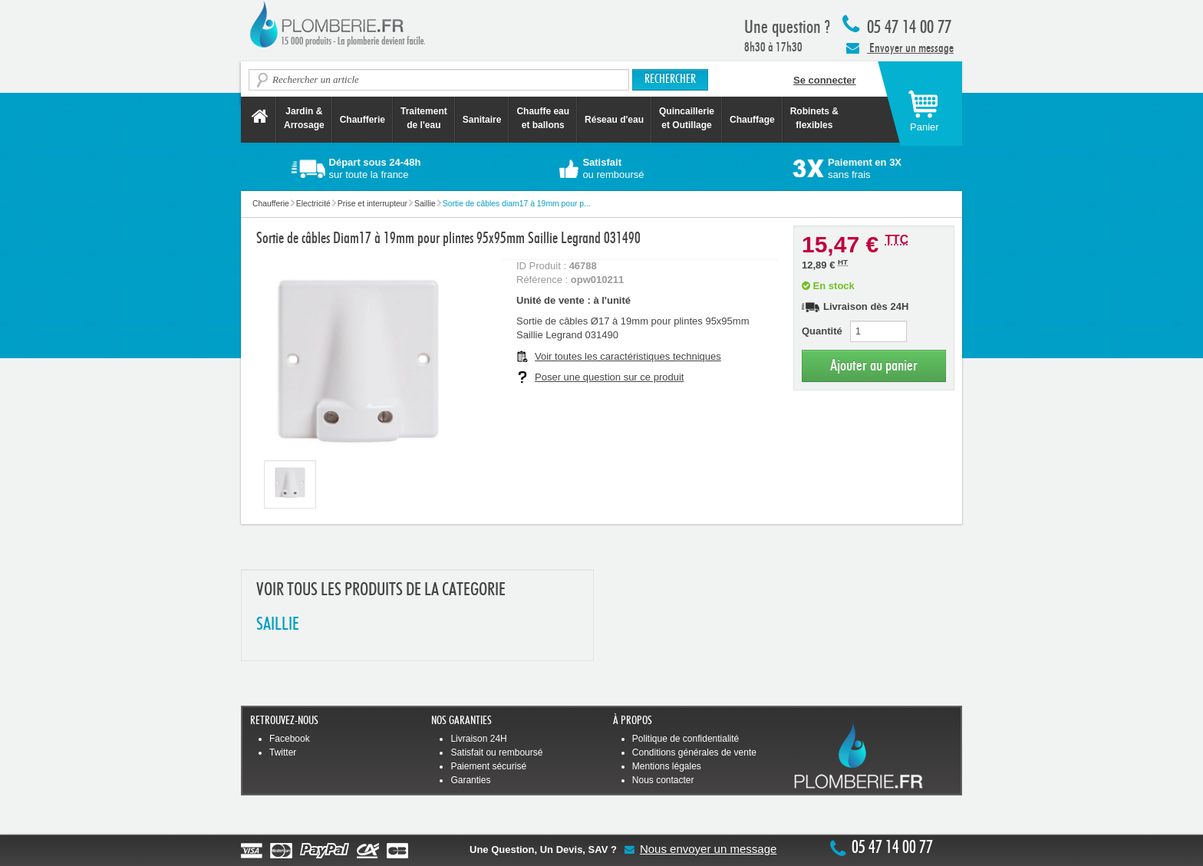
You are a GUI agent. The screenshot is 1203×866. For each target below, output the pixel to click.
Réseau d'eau (614, 119)
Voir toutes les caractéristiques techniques (628, 356)
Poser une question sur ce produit (609, 377)
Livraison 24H (478, 738)
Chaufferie (362, 119)
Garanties (470, 780)
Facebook (289, 738)
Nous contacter (663, 780)
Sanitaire (482, 119)
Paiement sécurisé (488, 766)
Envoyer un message (900, 47)
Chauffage (752, 119)
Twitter (282, 752)
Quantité (822, 331)
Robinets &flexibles (814, 118)
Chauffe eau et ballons (542, 118)
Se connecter (824, 80)
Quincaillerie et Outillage (686, 118)
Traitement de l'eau (423, 118)
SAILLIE (277, 625)
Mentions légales (666, 766)
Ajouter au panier (874, 365)
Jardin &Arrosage (304, 118)
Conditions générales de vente (694, 752)
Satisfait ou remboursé (496, 752)
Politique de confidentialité (685, 738)
